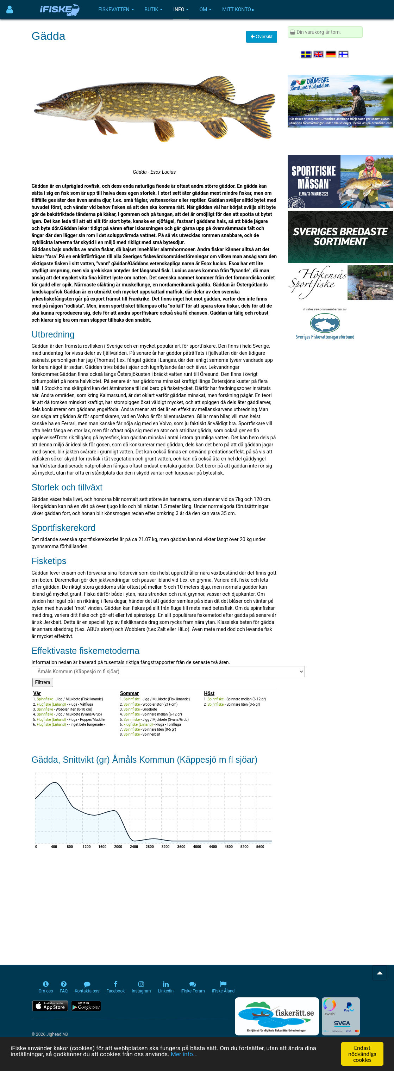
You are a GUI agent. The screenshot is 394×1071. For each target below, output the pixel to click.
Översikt (262, 36)
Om (205, 9)
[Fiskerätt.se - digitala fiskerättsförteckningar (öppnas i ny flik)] (277, 1016)
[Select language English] (319, 54)
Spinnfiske (45, 699)
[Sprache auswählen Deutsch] (331, 54)
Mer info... (184, 1054)
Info (181, 9)
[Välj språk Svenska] (306, 54)
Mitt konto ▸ (238, 9)
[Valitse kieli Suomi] (344, 54)
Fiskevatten (116, 9)
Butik (154, 9)
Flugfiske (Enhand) (51, 704)
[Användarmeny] (9, 9)
